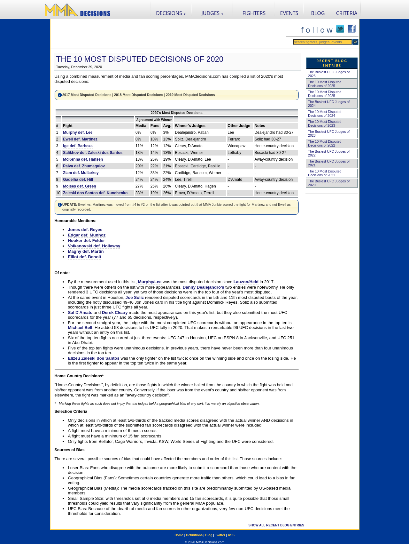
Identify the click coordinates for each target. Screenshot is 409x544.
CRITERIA (347, 13)
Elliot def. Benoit (84, 256)
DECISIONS (171, 13)
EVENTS (289, 13)
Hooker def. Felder (86, 240)
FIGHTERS (254, 13)
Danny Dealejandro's (203, 287)
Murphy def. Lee (77, 132)
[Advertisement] (168, 34)
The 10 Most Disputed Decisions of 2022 (324, 143)
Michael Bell (80, 327)
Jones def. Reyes (85, 229)
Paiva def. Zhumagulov (84, 166)
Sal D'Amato (80, 312)
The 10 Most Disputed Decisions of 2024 (324, 113)
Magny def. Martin (86, 251)
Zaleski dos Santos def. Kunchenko (95, 193)
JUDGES (213, 13)
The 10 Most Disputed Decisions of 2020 (140, 59)
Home (178, 535)
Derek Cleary (115, 312)
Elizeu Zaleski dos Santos (94, 358)
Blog (208, 535)
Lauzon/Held (246, 281)
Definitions (194, 535)
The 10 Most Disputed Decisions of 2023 (324, 123)
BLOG (318, 13)
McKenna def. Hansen (83, 159)
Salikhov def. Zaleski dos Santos (92, 152)
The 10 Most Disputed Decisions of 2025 (324, 84)
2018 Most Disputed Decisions (138, 95)
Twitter (220, 535)
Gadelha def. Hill (78, 179)
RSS (231, 535)
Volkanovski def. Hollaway (94, 246)
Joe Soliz (135, 297)
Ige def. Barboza (78, 146)
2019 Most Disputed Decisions (190, 95)
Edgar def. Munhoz (87, 235)
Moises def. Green (79, 186)
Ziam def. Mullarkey (80, 173)
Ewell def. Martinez (80, 139)
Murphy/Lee (150, 281)
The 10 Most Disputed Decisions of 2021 (324, 173)
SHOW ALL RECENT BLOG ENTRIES (276, 525)
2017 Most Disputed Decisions (86, 95)
